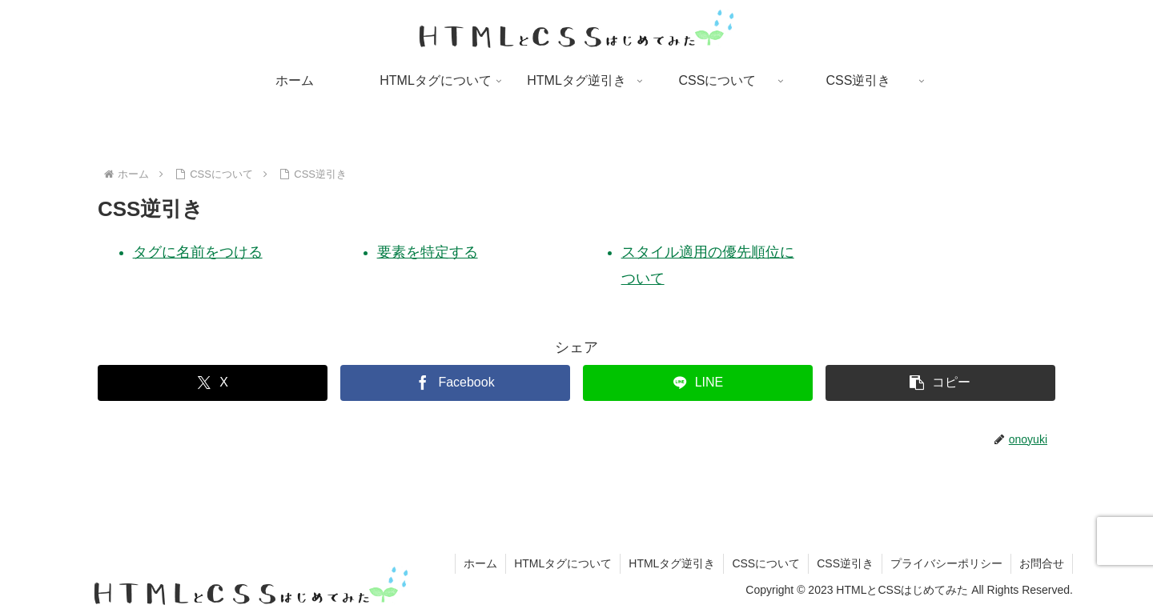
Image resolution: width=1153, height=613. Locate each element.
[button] (940, 383)
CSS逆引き (845, 563)
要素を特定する (427, 252)
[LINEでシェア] (698, 383)
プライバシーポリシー (946, 563)
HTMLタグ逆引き (672, 563)
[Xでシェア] (212, 383)
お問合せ (1041, 563)
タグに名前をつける (198, 252)
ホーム (480, 563)
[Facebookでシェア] (455, 383)
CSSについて (766, 563)
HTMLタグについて (563, 563)
